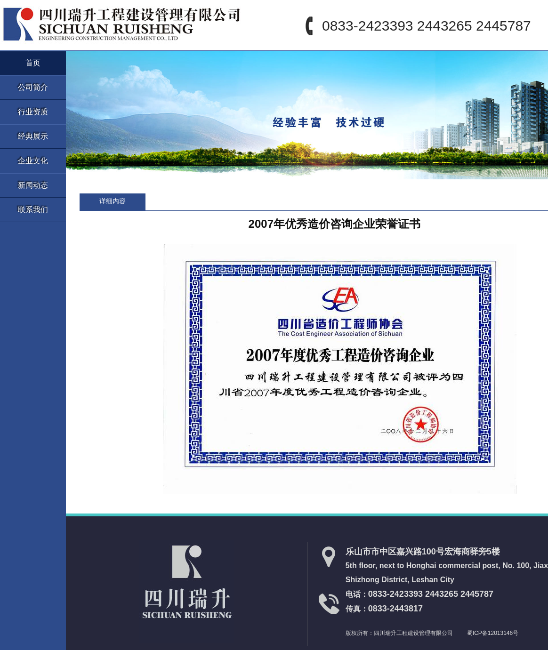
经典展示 (33, 136)
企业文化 (33, 161)
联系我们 (33, 210)
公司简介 (33, 87)
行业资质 (33, 112)
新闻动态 (33, 185)
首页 (32, 63)
